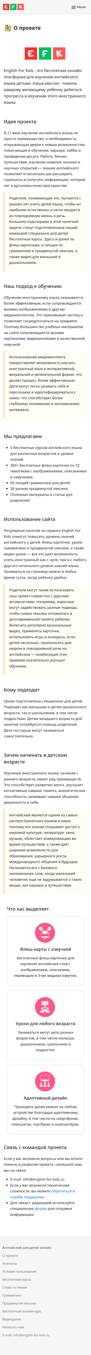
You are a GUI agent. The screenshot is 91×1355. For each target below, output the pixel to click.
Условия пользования (19, 1271)
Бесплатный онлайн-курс (21, 1311)
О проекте (10, 1255)
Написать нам (13, 1327)
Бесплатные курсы (16, 1279)
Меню (78, 7)
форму (41, 1208)
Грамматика (11, 1295)
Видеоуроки (11, 1319)
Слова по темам (14, 1287)
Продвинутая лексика (19, 1303)
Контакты (9, 1263)
